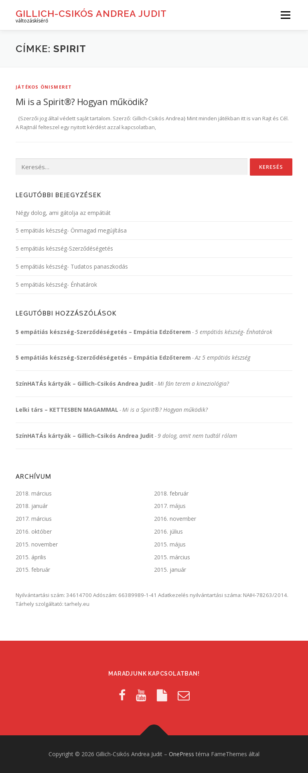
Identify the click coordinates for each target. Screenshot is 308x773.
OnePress (181, 754)
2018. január (32, 506)
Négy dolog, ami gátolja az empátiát (63, 213)
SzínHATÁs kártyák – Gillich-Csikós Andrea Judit (85, 383)
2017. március (34, 518)
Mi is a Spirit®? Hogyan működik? (82, 101)
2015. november (37, 544)
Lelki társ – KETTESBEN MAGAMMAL (67, 409)
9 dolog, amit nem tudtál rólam (197, 435)
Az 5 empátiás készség (222, 357)
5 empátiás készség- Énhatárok (56, 284)
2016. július (168, 531)
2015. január (170, 569)
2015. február (33, 569)
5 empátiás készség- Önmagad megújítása (71, 230)
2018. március (34, 493)
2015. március (172, 557)
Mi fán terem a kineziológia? (193, 383)
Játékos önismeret (44, 87)
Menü (285, 14)
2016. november (175, 518)
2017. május (170, 506)
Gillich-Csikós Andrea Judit (91, 13)
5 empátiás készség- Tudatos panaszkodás (72, 266)
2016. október (34, 531)
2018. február (171, 493)
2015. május (170, 544)
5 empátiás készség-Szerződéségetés (64, 248)
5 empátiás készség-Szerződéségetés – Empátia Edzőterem (103, 332)
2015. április (31, 557)
